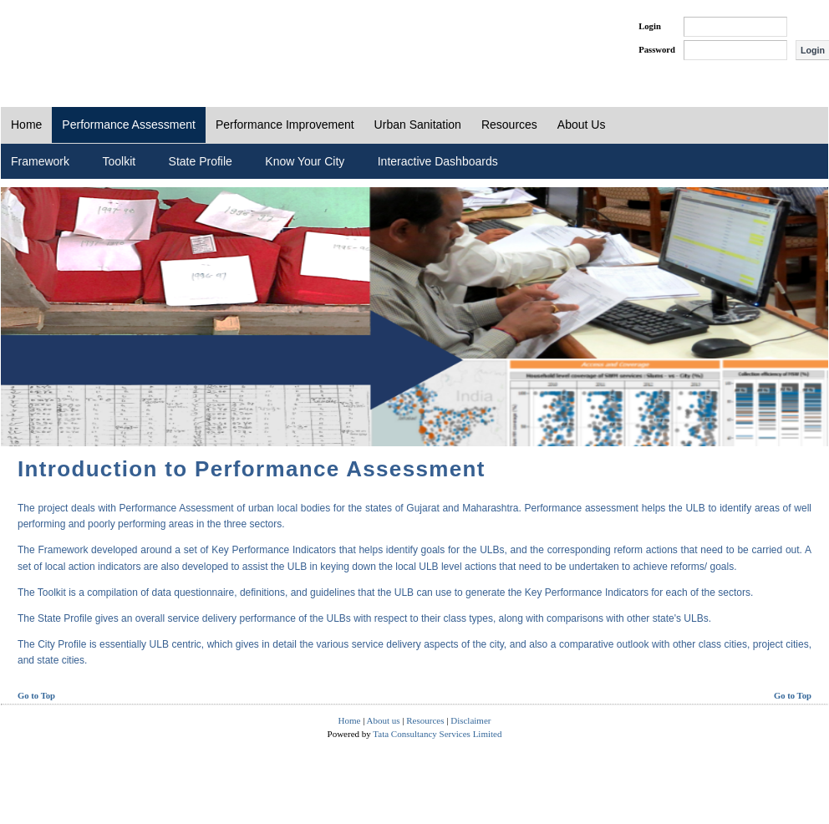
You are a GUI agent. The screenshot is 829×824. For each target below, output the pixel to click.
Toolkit (118, 161)
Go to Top (36, 695)
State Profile (200, 161)
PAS (57, 40)
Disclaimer (470, 720)
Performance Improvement (285, 124)
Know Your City (304, 161)
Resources (509, 124)
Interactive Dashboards (438, 161)
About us (383, 720)
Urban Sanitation (417, 124)
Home (26, 124)
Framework (40, 161)
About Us (581, 124)
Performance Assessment (129, 124)
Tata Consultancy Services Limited (437, 734)
